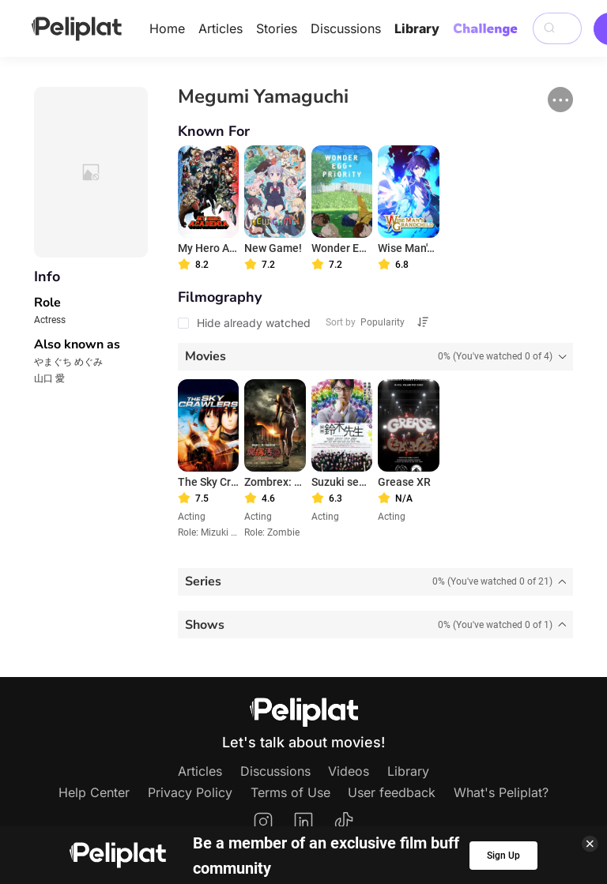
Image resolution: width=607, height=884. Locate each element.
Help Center (94, 792)
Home (167, 28)
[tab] (376, 357)
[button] (560, 99)
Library (416, 28)
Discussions (346, 28)
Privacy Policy (190, 792)
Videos (348, 771)
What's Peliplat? (501, 792)
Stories (276, 28)
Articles (220, 28)
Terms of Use (290, 792)
